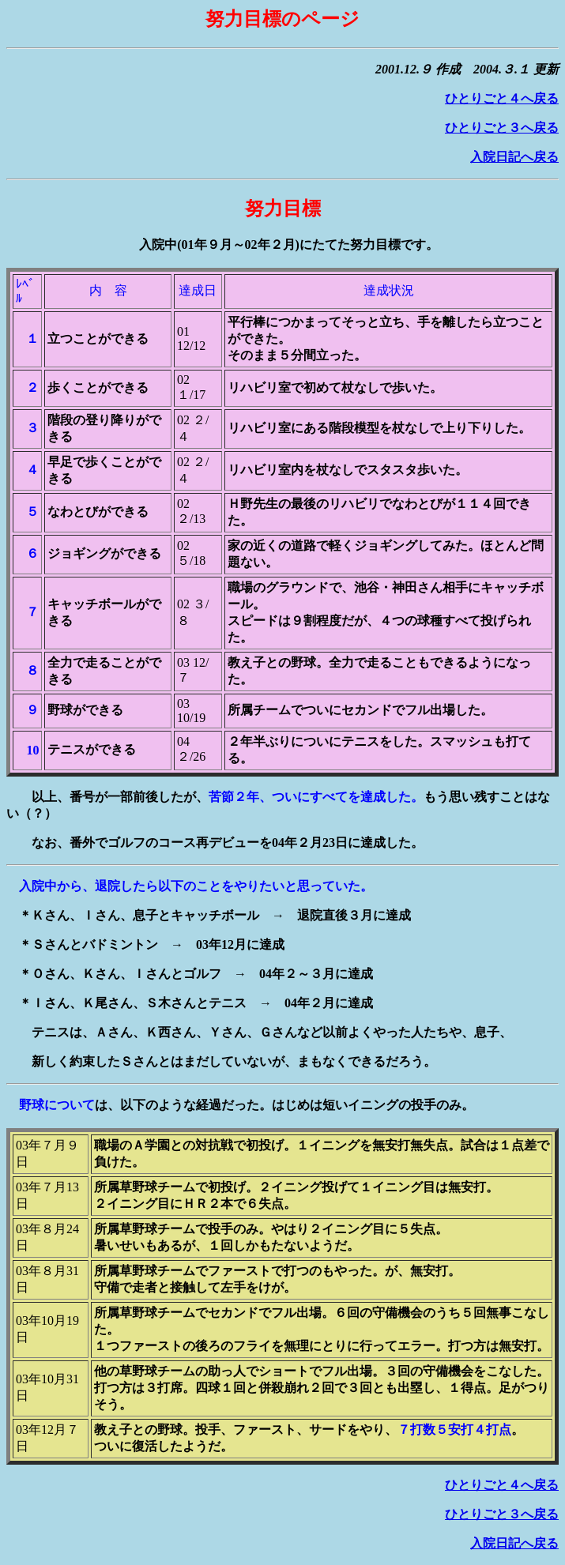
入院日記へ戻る (514, 157)
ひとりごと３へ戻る (502, 127)
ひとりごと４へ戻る (502, 98)
